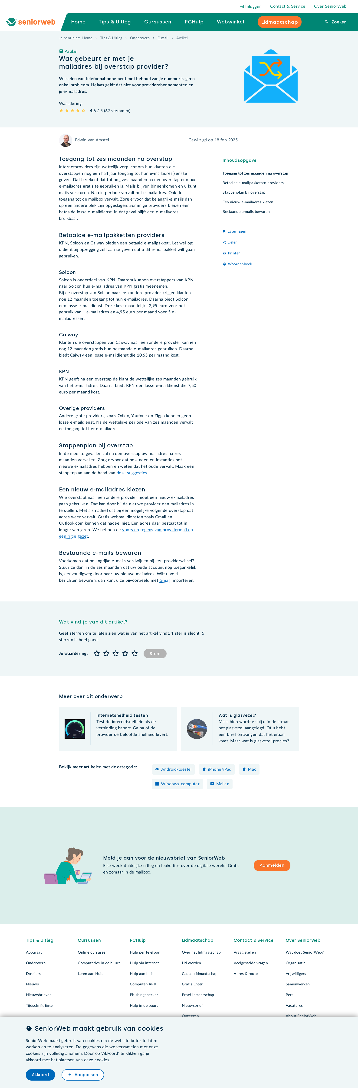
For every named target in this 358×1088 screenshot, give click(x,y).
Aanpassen (85, 1074)
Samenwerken (298, 984)
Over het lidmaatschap (201, 952)
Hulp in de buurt (144, 1005)
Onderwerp (140, 38)
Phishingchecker (144, 995)
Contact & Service (287, 6)
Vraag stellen (245, 952)
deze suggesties (132, 473)
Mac (252, 769)
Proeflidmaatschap (198, 995)
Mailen (223, 784)
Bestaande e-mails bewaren (246, 212)
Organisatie (296, 963)
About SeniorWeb (301, 1016)
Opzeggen (190, 1016)
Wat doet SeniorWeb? (305, 952)
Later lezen (237, 231)
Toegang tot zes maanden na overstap (255, 173)
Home (87, 38)
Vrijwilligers (296, 974)
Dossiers (33, 974)
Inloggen (251, 7)
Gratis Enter (192, 984)
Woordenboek (240, 264)
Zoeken (338, 22)
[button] (97, 653)
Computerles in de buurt (99, 963)
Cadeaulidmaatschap (200, 974)
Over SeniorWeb (330, 6)
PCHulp (138, 940)
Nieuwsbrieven (39, 995)
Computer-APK (143, 984)
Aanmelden (272, 865)
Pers (289, 995)
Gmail (165, 580)
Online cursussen (93, 952)
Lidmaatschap (197, 940)
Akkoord (40, 1074)
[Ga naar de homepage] (34, 22)
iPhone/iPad (220, 769)
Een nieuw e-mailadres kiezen (248, 202)
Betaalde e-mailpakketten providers (253, 183)
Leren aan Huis (90, 974)
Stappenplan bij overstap (244, 192)
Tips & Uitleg (111, 38)
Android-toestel (176, 769)
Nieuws (32, 984)
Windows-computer (180, 784)
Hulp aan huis (142, 974)
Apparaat (34, 952)
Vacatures (294, 1005)
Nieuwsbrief (192, 1005)
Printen (234, 253)
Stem (155, 653)
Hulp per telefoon (145, 952)
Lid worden (191, 963)
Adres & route (246, 974)
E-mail (163, 38)
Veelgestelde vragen (251, 963)
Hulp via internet (144, 963)
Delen (233, 242)
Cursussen (89, 940)
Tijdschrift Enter (40, 1005)
